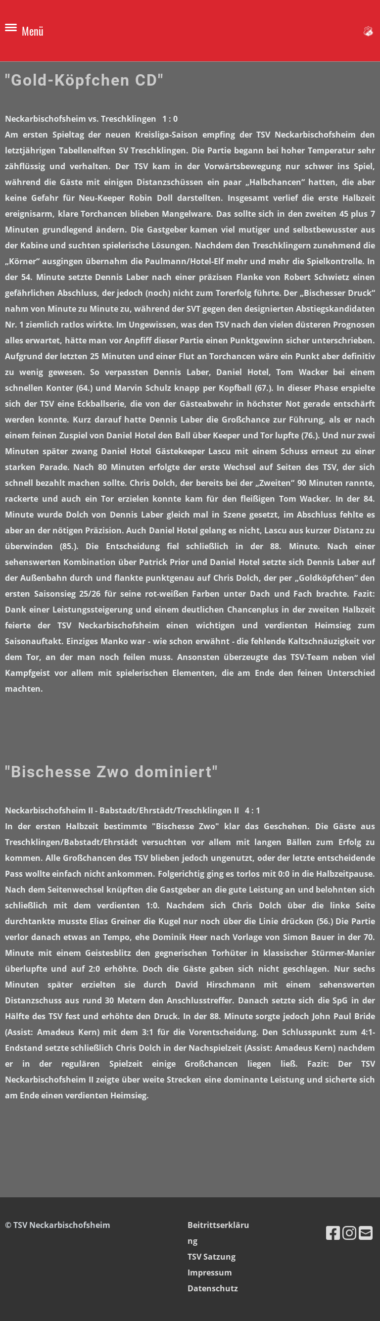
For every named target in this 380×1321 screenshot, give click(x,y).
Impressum (210, 1272)
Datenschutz (213, 1288)
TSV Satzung (212, 1256)
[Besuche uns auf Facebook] (333, 1232)
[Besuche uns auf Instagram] (349, 1232)
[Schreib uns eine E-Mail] (366, 1232)
